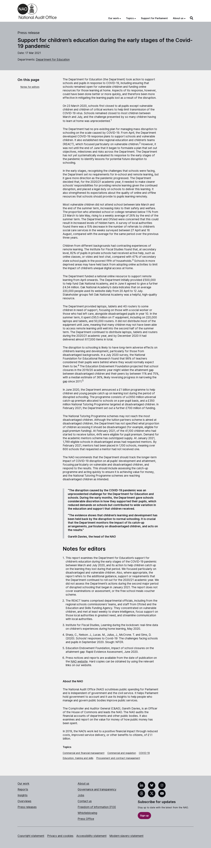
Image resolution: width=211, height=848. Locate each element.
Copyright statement (31, 836)
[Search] (191, 18)
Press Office (86, 819)
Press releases (27, 807)
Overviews (24, 801)
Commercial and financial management (83, 752)
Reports (23, 789)
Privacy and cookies (60, 836)
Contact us (85, 801)
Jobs (81, 795)
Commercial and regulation (121, 752)
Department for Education (53, 59)
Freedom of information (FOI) (97, 807)
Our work (23, 783)
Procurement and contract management (118, 758)
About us (83, 783)
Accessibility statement (91, 836)
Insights (23, 795)
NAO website (79, 661)
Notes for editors (29, 86)
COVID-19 (144, 752)
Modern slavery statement (126, 836)
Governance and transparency (97, 789)
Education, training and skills (78, 758)
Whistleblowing (87, 813)
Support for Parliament (154, 18)
